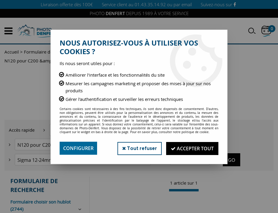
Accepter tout (192, 148)
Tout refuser (138, 148)
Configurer (78, 148)
